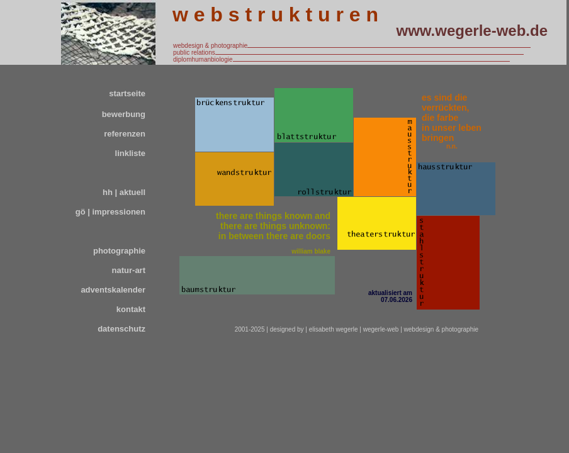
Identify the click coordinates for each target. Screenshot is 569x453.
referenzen (124, 133)
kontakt (130, 309)
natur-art (128, 270)
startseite (127, 93)
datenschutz (121, 328)
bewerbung (123, 114)
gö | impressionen (110, 211)
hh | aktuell (124, 192)
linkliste (130, 153)
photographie (119, 250)
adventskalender (113, 289)
